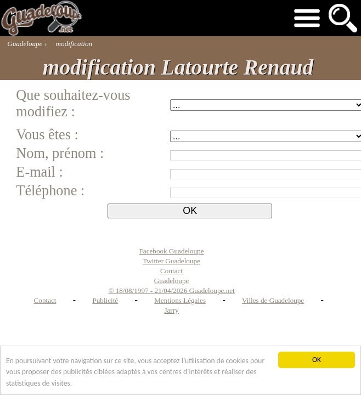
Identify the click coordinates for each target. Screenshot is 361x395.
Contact (45, 300)
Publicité (105, 300)
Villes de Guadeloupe (273, 300)
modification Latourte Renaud (178, 67)
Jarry (171, 310)
